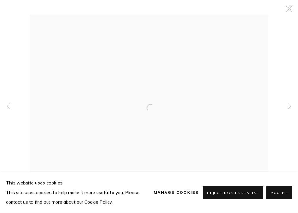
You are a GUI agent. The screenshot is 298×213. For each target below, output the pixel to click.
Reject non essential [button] (233, 193)
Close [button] (287, 10)
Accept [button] (279, 193)
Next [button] (289, 106)
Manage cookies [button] (176, 192)
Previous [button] (8, 106)
